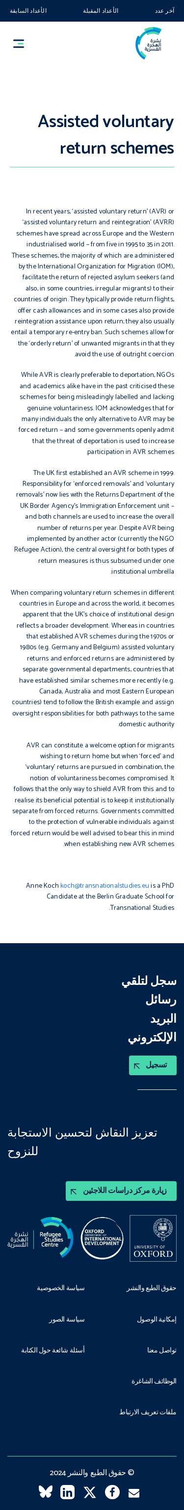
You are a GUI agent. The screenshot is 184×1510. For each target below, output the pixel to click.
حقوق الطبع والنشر (152, 1289)
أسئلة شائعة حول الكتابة (52, 1351)
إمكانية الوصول (157, 1320)
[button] (23, 43)
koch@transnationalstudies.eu (104, 886)
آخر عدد (164, 11)
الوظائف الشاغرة (154, 1382)
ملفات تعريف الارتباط (148, 1413)
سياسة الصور (66, 1320)
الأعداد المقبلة (100, 11)
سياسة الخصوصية (60, 1289)
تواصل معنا (162, 1351)
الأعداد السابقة (28, 11)
